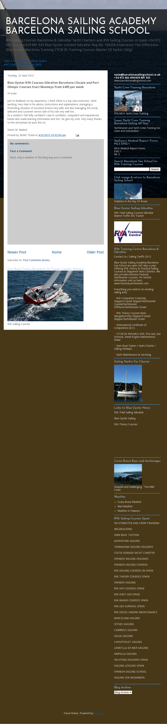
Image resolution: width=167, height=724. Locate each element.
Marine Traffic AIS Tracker (129, 215)
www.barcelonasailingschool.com (132, 80)
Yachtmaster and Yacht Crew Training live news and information (137, 129)
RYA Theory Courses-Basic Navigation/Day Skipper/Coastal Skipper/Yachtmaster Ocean (132, 316)
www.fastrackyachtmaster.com (131, 283)
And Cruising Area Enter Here (23, 64)
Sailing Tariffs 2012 (140, 256)
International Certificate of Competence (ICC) (130, 326)
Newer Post (16, 252)
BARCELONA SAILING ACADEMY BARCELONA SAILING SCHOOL (81, 26)
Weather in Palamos (128, 510)
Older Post (95, 252)
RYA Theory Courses (125, 424)
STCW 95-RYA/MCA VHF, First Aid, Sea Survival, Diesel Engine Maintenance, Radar (137, 336)
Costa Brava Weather (129, 501)
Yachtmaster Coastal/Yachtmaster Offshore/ (135, 304)
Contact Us (120, 256)
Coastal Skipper (132, 301)
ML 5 (117, 154)
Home (57, 252)
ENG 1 (118, 151)
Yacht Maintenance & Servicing (133, 354)
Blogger (98, 713)
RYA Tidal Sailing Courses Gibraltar (133, 212)
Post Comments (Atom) (36, 260)
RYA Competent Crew (128, 298)
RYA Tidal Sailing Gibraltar (129, 412)
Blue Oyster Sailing (124, 418)
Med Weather (125, 506)
